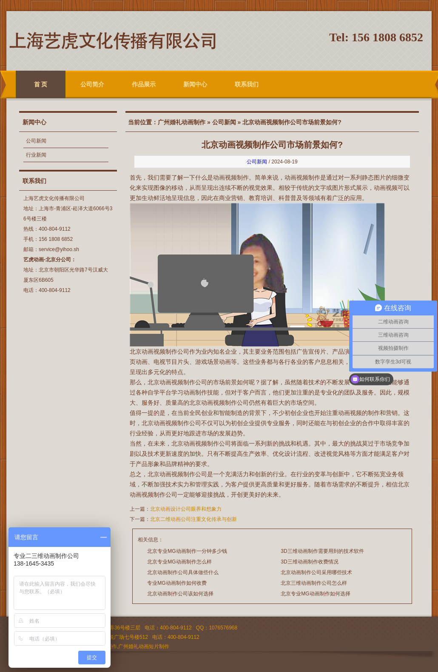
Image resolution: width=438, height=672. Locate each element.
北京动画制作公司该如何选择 (180, 594)
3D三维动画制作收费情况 (309, 562)
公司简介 (92, 84)
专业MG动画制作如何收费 (176, 583)
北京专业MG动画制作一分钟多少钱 (187, 551)
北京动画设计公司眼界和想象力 (186, 509)
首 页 (41, 84)
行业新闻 (36, 155)
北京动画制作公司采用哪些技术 (316, 572)
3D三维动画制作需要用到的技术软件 (322, 551)
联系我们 (247, 84)
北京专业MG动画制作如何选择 (315, 594)
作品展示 (144, 84)
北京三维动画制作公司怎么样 (314, 583)
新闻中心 (195, 84)
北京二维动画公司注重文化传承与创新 (193, 519)
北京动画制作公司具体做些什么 (183, 572)
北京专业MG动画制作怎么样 (179, 562)
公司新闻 (36, 141)
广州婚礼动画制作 (181, 122)
